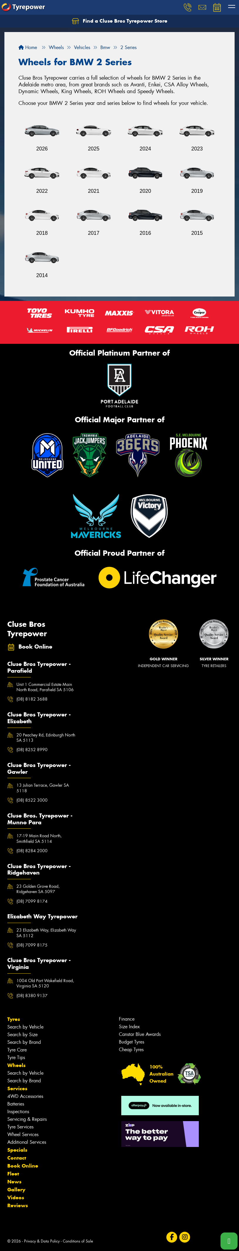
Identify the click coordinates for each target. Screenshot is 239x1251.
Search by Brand (24, 1042)
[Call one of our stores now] (229, 1241)
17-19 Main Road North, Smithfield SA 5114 (39, 838)
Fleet (13, 1173)
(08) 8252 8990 (32, 749)
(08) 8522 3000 (32, 800)
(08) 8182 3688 (32, 699)
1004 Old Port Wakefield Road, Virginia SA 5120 (45, 983)
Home (27, 47)
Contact (16, 1158)
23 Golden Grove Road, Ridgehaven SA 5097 (38, 889)
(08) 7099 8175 (32, 945)
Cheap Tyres (131, 1049)
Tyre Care (17, 1050)
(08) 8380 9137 (32, 995)
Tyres (13, 1019)
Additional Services (26, 1142)
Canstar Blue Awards (140, 1034)
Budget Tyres (131, 1042)
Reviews (17, 1205)
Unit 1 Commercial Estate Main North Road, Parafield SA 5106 (45, 687)
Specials (17, 1150)
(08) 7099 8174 (32, 901)
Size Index (129, 1027)
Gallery (16, 1189)
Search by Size (22, 1034)
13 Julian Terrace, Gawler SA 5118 (42, 788)
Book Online (22, 1166)
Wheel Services (22, 1134)
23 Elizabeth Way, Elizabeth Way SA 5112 (46, 932)
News (14, 1181)
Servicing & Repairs (27, 1119)
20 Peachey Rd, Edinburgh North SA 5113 (45, 737)
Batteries (15, 1104)
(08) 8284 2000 (32, 850)
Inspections (18, 1111)
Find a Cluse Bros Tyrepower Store (119, 21)
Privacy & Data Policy (42, 1241)
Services (17, 1088)
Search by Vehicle (25, 1027)
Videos (15, 1197)
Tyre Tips (16, 1057)
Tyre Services (20, 1127)
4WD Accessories (25, 1096)
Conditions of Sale (78, 1241)
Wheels (16, 1065)
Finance (126, 1019)
